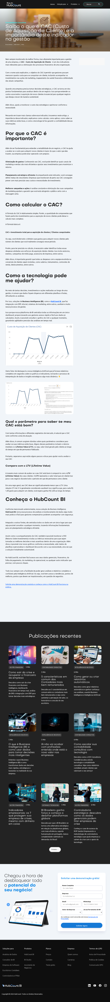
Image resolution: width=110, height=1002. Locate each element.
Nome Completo (68, 885)
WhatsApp (87, 901)
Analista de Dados (10, 954)
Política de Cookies (96, 960)
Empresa (65, 893)
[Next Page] (55, 849)
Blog (69, 965)
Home (52, 4)
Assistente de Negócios (29, 966)
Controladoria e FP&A (11, 976)
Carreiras (71, 960)
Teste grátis (50, 965)
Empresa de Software (11, 965)
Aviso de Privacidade (97, 954)
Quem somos (73, 954)
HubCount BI (29, 954)
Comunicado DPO (96, 965)
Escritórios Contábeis (11, 970)
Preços (48, 954)
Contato (49, 960)
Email (64, 901)
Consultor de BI (9, 960)
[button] (63, 4)
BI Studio (27, 960)
